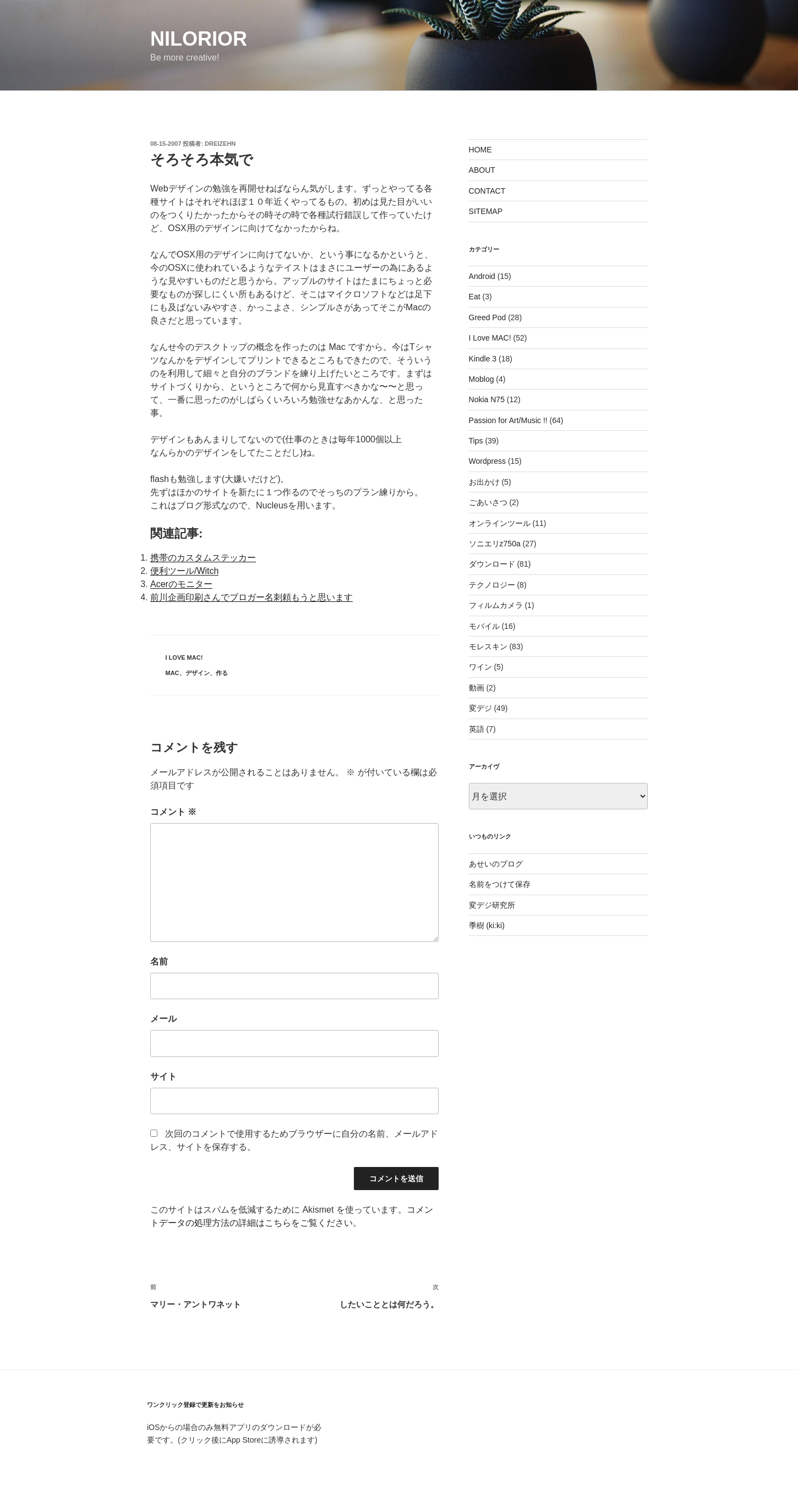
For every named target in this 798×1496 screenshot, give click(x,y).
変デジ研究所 (492, 905)
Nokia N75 (487, 399)
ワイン (480, 666)
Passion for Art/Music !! (508, 420)
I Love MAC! (184, 657)
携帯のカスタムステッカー (203, 557)
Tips (476, 440)
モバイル (484, 626)
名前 (159, 961)
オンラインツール (500, 523)
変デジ (480, 708)
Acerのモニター (181, 584)
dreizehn (220, 143)
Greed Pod (487, 317)
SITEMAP (485, 211)
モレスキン (488, 646)
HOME (480, 149)
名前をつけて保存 (500, 884)
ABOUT (482, 170)
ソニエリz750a (495, 543)
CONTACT (487, 191)
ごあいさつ (488, 502)
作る (222, 673)
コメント (173, 812)
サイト (163, 1076)
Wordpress (487, 461)
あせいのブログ (496, 863)
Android (482, 276)
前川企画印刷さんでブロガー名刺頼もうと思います (251, 597)
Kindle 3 (483, 358)
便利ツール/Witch (184, 571)
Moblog (481, 379)
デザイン (197, 673)
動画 (476, 687)
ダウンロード (492, 564)
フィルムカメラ (496, 605)
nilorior (198, 39)
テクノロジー (492, 584)
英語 (476, 729)
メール (163, 1018)
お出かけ (484, 482)
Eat (474, 296)
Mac (172, 673)
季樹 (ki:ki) (487, 925)
